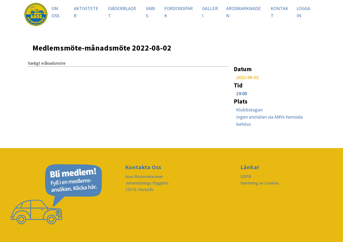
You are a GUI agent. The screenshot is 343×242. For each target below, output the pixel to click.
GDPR (245, 176)
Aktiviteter (86, 11)
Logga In (303, 11)
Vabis (150, 11)
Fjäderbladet (122, 11)
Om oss (55, 11)
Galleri (210, 11)
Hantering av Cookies (259, 183)
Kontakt (279, 11)
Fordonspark (178, 11)
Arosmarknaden (243, 11)
